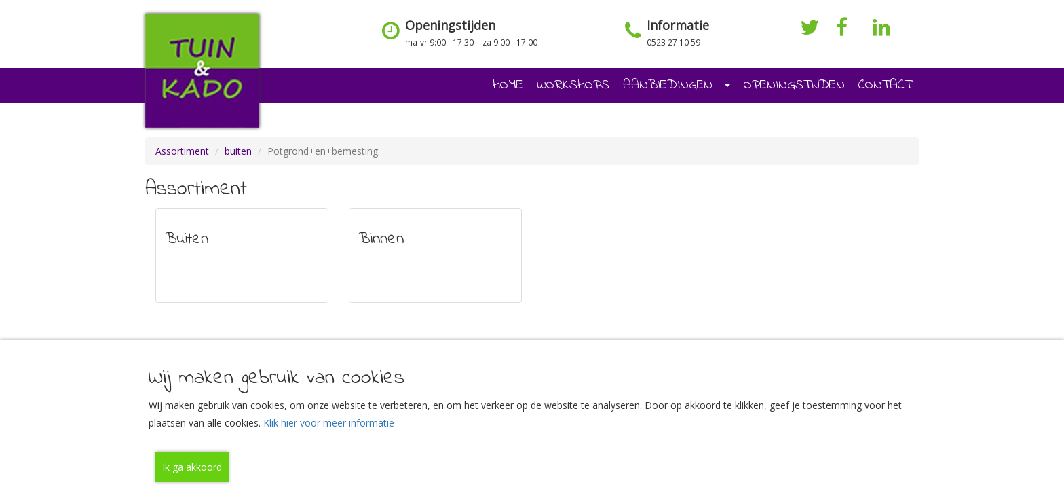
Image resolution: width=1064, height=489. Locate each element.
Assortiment (182, 151)
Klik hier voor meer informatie (328, 422)
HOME (508, 85)
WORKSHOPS (573, 85)
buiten (238, 151)
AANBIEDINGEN (676, 85)
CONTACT (885, 85)
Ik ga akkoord (192, 466)
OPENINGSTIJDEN (794, 85)
